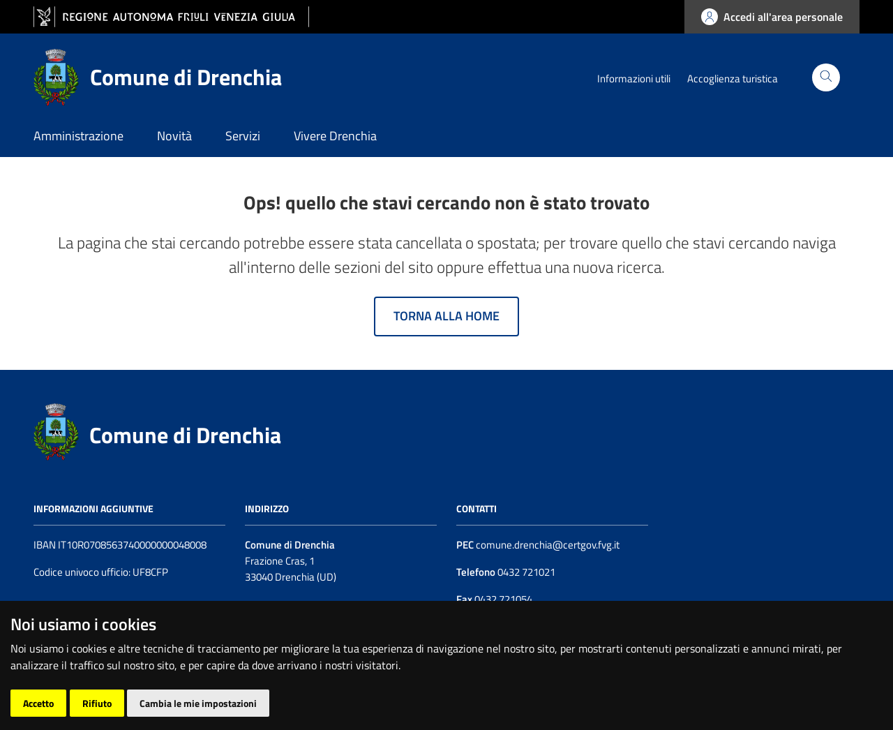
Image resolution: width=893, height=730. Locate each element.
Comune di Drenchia (185, 435)
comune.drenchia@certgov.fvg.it (548, 545)
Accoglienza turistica (732, 78)
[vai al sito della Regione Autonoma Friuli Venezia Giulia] (171, 17)
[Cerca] (826, 77)
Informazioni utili (633, 78)
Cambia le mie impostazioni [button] (198, 703)
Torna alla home (446, 315)
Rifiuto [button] (97, 703)
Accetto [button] (38, 703)
